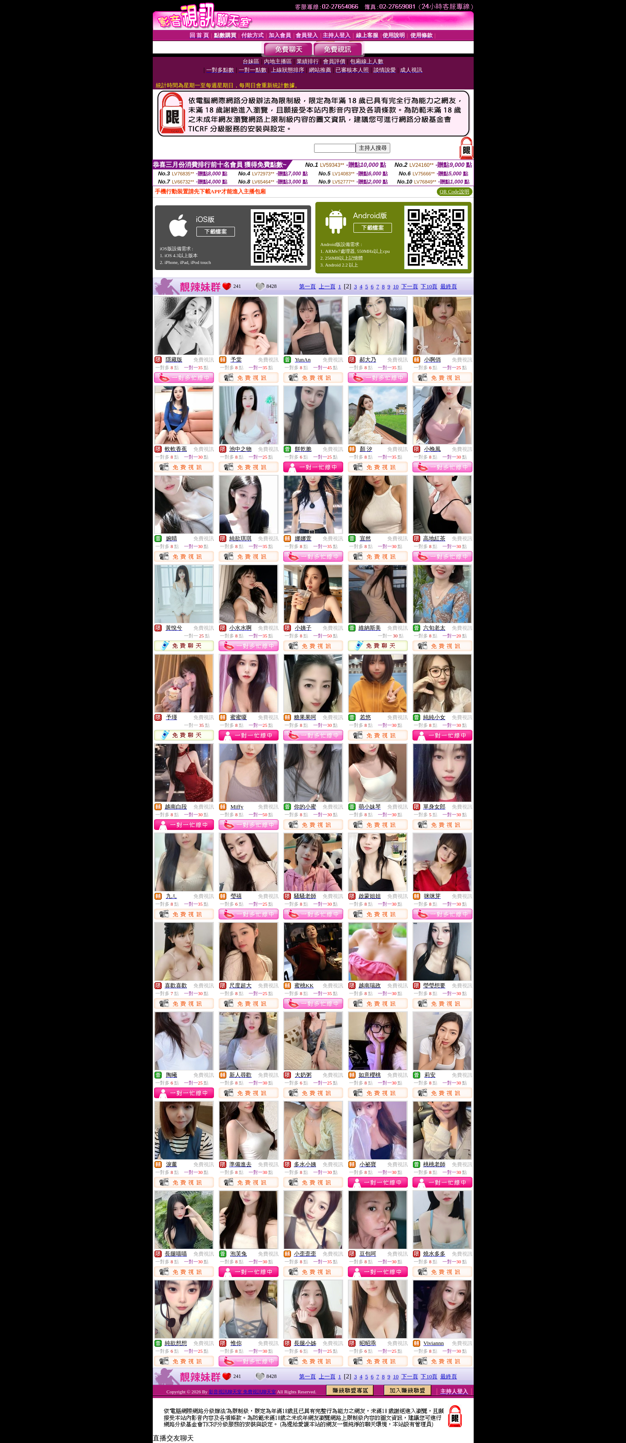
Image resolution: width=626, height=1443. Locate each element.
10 (395, 286)
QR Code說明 (454, 192)
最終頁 (448, 286)
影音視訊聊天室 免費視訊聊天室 (242, 1391)
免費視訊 (203, 360)
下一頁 (409, 286)
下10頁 (429, 286)
